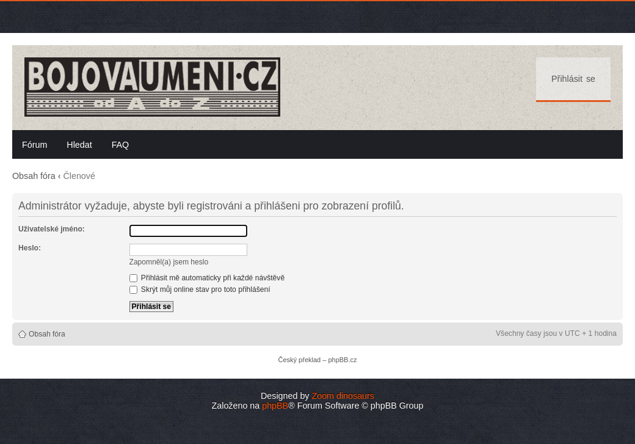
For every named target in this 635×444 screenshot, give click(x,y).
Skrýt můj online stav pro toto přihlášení (199, 289)
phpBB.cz (342, 359)
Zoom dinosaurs (342, 396)
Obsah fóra (34, 176)
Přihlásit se (573, 79)
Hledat (79, 145)
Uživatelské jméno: (51, 229)
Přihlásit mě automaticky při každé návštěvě (207, 278)
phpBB (275, 405)
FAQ (120, 145)
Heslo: (29, 248)
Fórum (34, 145)
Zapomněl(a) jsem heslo (169, 262)
